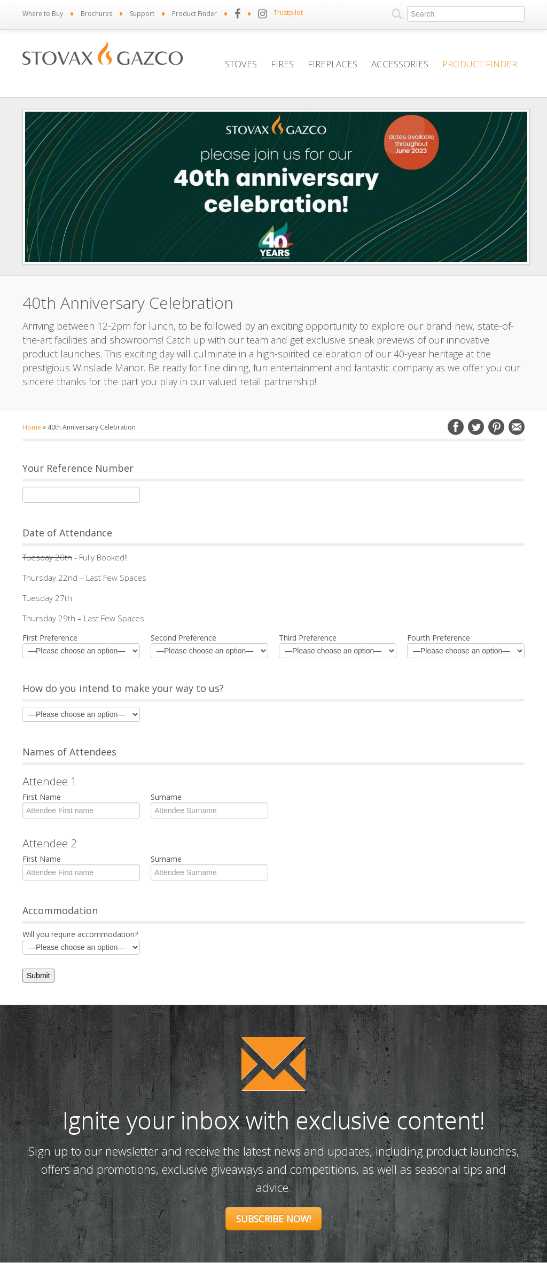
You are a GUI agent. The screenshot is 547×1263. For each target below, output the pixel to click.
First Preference (81, 645)
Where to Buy (42, 13)
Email (517, 427)
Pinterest (496, 427)
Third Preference (337, 645)
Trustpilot (288, 12)
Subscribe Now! (273, 1218)
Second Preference (209, 645)
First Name (81, 804)
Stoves (241, 64)
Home (31, 427)
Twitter (476, 427)
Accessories (399, 64)
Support (142, 13)
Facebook (456, 427)
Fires (282, 64)
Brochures (96, 13)
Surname (209, 804)
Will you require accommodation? (81, 941)
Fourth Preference (466, 645)
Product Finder (194, 13)
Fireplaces (332, 64)
